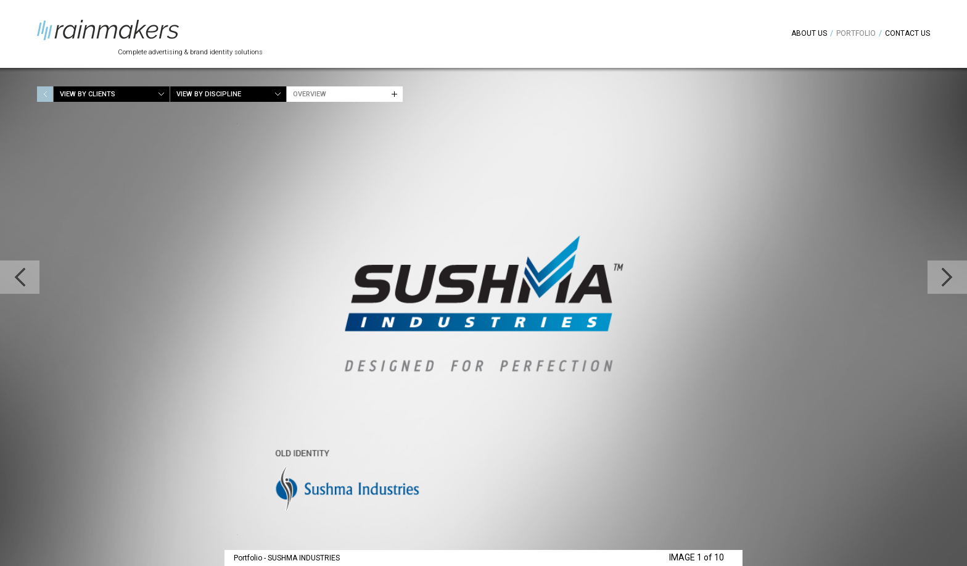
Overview (309, 94)
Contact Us (907, 33)
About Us (809, 33)
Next (947, 277)
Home (45, 94)
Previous (19, 277)
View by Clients (87, 94)
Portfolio (856, 33)
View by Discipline (208, 94)
